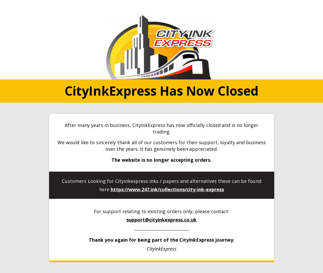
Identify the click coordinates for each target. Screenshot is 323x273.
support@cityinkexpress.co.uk (161, 220)
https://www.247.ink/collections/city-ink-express (167, 189)
